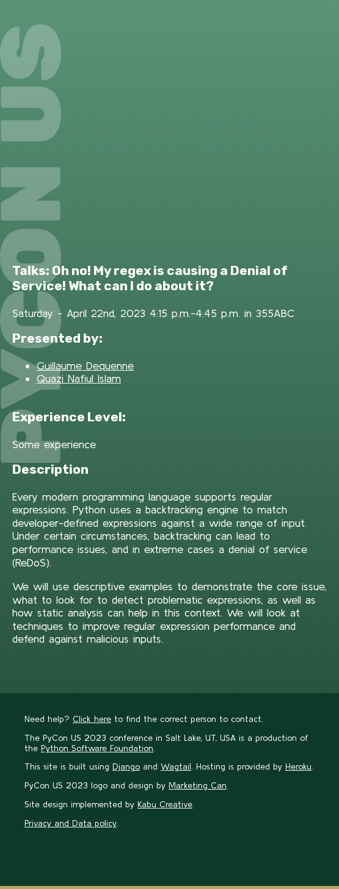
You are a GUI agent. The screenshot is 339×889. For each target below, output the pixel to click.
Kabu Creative (164, 804)
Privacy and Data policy (70, 823)
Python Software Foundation (97, 748)
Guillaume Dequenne (85, 365)
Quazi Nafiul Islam (79, 378)
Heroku (298, 766)
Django (126, 766)
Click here (92, 719)
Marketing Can (198, 785)
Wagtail (176, 766)
